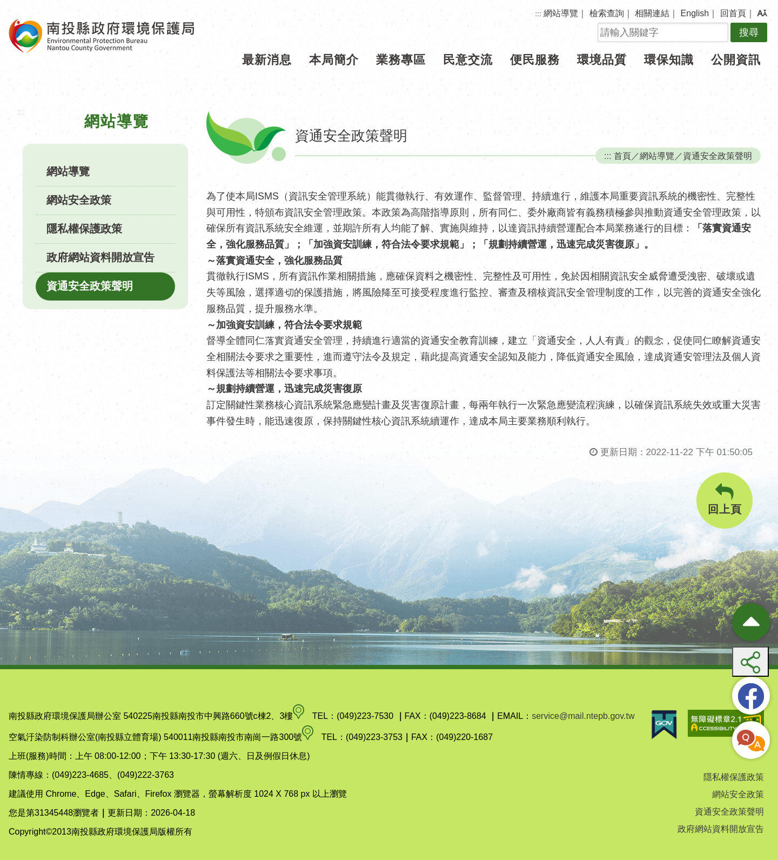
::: (538, 14)
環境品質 (602, 59)
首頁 (622, 156)
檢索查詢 (606, 13)
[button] (762, 13)
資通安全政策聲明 (89, 286)
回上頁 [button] (724, 499)
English (695, 13)
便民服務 (535, 59)
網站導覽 (561, 13)
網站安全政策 (78, 200)
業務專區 (401, 59)
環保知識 (669, 59)
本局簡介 (334, 59)
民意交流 (468, 59)
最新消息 (267, 59)
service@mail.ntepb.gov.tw (583, 716)
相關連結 (652, 13)
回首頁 (733, 13)
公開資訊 (736, 59)
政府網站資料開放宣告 (100, 257)
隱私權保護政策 (84, 229)
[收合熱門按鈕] (751, 622)
